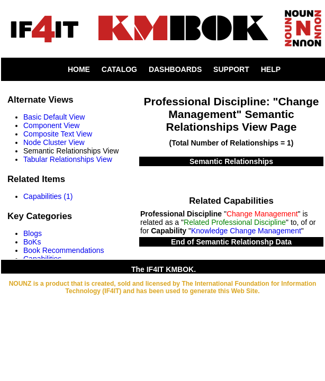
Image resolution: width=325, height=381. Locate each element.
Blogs (32, 233)
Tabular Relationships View (67, 159)
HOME (79, 69)
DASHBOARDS (175, 69)
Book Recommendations (63, 250)
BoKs (32, 242)
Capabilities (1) (48, 196)
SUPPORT (231, 69)
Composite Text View (57, 134)
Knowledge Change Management (246, 230)
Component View (51, 125)
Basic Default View (54, 117)
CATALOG (119, 69)
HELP (271, 69)
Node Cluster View (54, 142)
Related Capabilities (231, 201)
